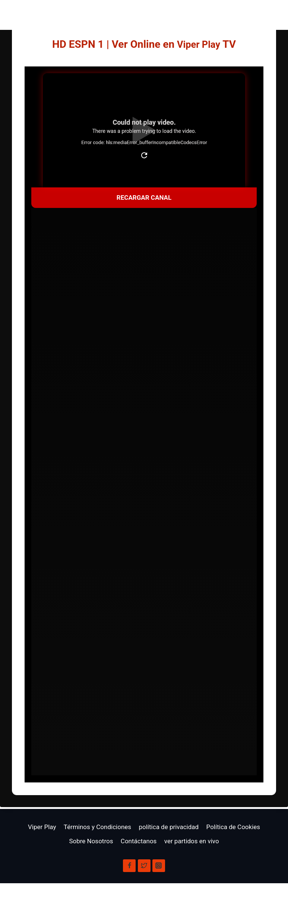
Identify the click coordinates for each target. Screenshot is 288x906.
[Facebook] (129, 865)
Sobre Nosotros (91, 841)
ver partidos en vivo (191, 841)
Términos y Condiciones (97, 827)
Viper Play (198, 44)
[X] (144, 865)
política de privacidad (169, 827)
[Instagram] (158, 865)
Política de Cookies (233, 827)
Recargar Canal (144, 197)
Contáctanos (139, 841)
